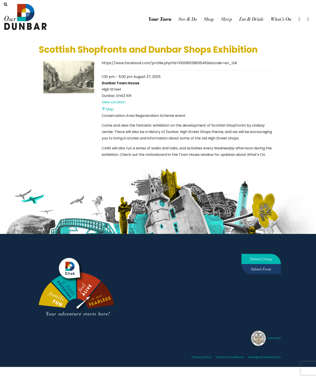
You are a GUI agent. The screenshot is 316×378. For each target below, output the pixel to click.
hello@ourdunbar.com (264, 357)
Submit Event (261, 269)
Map (107, 109)
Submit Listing (261, 259)
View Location (114, 102)
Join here (265, 338)
